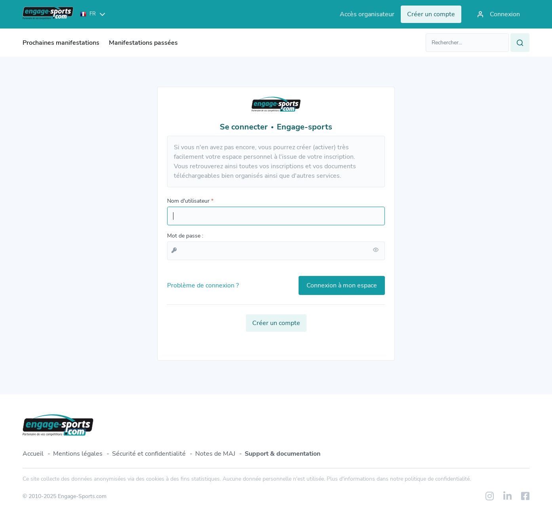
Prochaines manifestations (61, 42)
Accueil (33, 453)
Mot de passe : (185, 236)
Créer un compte (276, 323)
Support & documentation (282, 453)
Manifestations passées (143, 42)
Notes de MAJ (215, 453)
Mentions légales (78, 453)
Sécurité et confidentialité (149, 453)
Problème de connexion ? (203, 285)
